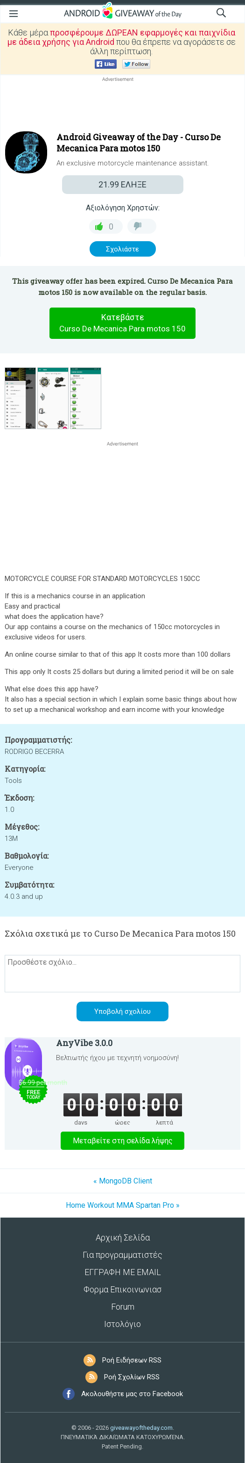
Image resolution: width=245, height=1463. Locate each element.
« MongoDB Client (122, 1180)
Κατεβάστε (123, 323)
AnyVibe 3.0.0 (84, 1042)
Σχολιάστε (122, 249)
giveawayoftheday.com (141, 1427)
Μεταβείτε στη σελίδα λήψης (123, 1140)
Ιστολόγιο (122, 1324)
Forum (122, 1307)
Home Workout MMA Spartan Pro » (123, 1205)
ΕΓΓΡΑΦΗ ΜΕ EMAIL (122, 1272)
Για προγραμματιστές (122, 1255)
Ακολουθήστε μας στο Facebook (132, 1394)
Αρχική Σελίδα (123, 1237)
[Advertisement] (122, 106)
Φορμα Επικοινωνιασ (122, 1289)
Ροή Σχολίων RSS (132, 1377)
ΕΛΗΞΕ (122, 184)
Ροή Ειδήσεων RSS (131, 1360)
